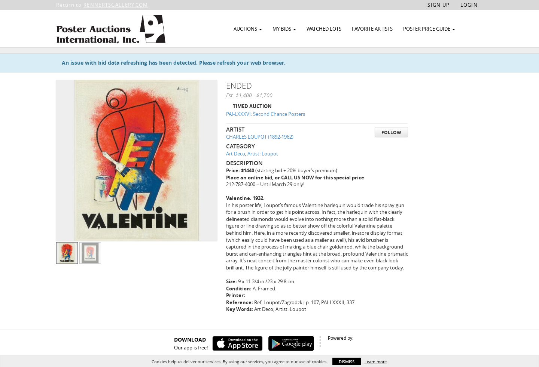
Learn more (376, 361)
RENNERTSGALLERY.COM (115, 4)
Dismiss (346, 361)
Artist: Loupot (262, 170)
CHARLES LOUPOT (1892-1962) (259, 154)
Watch (443, 59)
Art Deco (235, 170)
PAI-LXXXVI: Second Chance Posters (265, 131)
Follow (391, 149)
